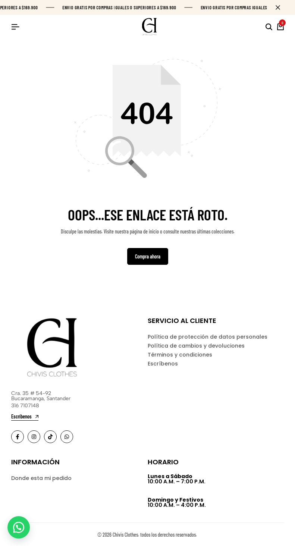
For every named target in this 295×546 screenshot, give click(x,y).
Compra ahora (147, 256)
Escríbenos (163, 363)
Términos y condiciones (180, 354)
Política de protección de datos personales (207, 336)
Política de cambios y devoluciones (196, 345)
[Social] (17, 436)
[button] (18, 527)
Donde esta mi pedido (41, 478)
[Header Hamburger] (15, 26)
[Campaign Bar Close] (281, 7)
